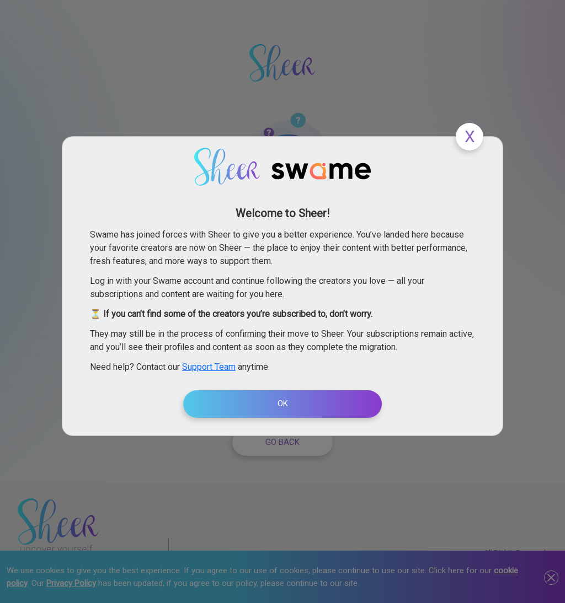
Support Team (209, 367)
